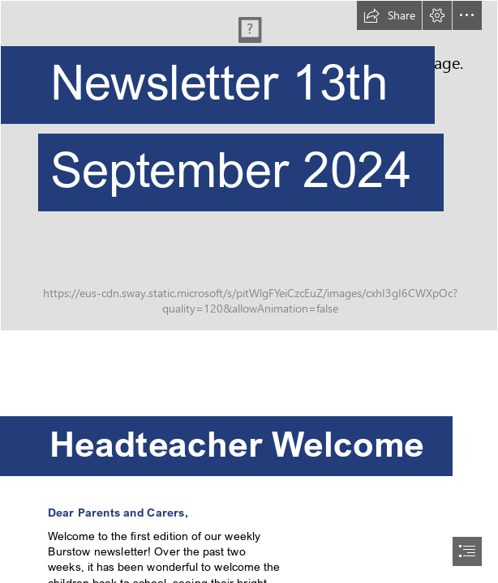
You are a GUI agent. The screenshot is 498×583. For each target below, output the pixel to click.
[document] (249, 291)
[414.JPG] (249, 165)
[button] (389, 15)
